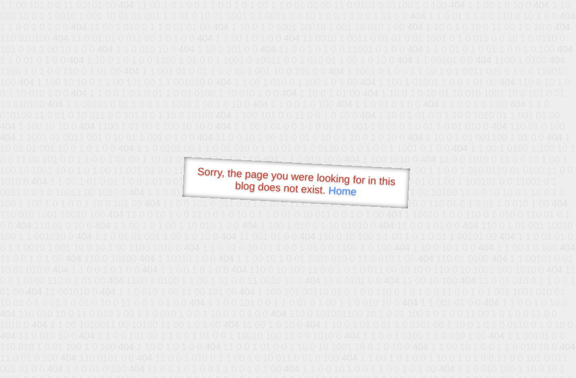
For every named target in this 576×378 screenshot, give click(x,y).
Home (342, 190)
